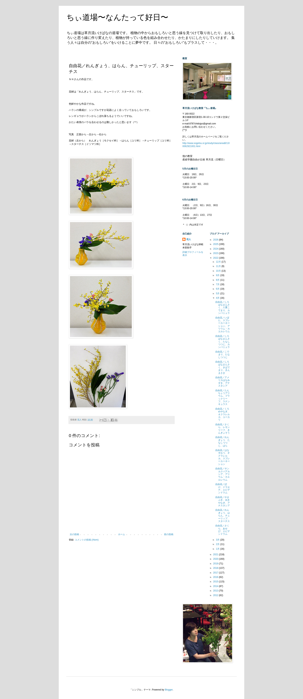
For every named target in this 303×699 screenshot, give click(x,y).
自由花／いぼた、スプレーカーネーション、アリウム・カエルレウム (222, 324)
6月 (218, 288)
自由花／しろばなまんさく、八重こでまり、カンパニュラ (222, 308)
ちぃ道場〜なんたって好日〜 (117, 17)
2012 (216, 595)
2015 (216, 581)
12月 (218, 261)
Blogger (169, 689)
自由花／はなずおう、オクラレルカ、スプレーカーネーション (222, 457)
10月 (218, 271)
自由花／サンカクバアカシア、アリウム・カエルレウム (222, 474)
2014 (216, 586)
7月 (218, 284)
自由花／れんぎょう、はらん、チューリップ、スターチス (222, 516)
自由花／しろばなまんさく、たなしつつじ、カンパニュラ (222, 342)
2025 (216, 244)
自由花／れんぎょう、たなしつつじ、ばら (222, 441)
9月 (218, 275)
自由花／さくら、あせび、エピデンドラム (222, 529)
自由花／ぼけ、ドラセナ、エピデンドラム (222, 488)
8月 (218, 280)
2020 (216, 559)
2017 (216, 572)
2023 (216, 253)
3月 (218, 539)
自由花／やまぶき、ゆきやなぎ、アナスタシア (222, 501)
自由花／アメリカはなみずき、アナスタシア (222, 381)
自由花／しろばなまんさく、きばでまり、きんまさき (222, 367)
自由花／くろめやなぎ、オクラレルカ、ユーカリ (222, 414)
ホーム (121, 534)
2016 (216, 577)
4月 (218, 298)
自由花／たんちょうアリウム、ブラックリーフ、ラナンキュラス (222, 397)
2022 (216, 258)
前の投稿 (168, 534)
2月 (218, 544)
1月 (218, 549)
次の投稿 (74, 534)
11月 (218, 266)
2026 (216, 239)
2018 (216, 568)
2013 (216, 590)
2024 (216, 248)
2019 (216, 563)
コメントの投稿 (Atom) (87, 539)
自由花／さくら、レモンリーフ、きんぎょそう (222, 428)
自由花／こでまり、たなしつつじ (222, 354)
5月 (218, 293)
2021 (216, 554)
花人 (188, 239)
